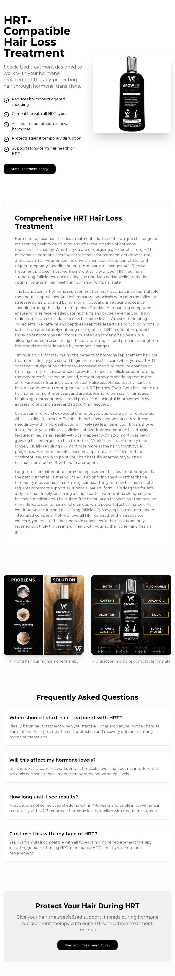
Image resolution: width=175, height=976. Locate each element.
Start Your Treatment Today (87, 945)
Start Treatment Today (29, 169)
